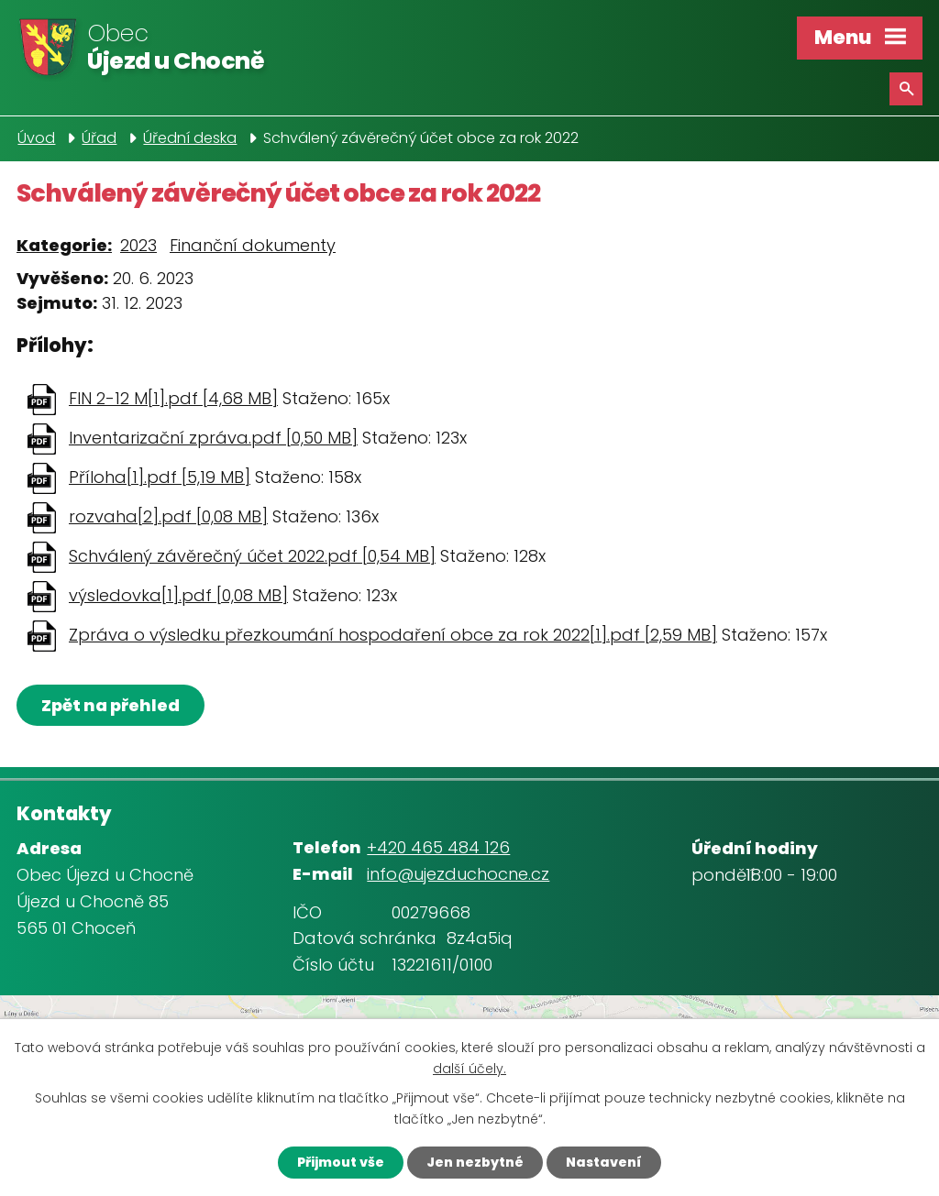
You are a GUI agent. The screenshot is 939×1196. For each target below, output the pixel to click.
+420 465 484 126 (438, 847)
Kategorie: (64, 245)
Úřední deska (190, 137)
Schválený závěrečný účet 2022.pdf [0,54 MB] (252, 555)
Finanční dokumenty (253, 245)
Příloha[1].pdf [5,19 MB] (159, 477)
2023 (138, 245)
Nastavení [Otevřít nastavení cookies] (604, 1162)
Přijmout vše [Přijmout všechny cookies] (340, 1162)
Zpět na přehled (110, 705)
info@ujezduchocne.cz (458, 873)
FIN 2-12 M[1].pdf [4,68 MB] (173, 398)
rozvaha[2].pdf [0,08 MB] (168, 516)
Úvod (36, 137)
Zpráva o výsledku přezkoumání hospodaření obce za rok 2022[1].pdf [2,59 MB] (393, 634)
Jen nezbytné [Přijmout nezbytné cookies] (475, 1162)
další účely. (469, 1068)
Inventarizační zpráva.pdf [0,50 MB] (213, 437)
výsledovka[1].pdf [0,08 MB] (178, 595)
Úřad (99, 137)
